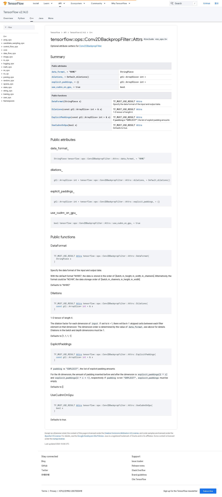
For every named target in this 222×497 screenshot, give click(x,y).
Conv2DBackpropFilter (90, 46)
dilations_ (57, 77)
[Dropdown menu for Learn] (52, 3)
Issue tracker (137, 461)
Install (36, 3)
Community (96, 3)
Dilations (57, 109)
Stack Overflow (138, 470)
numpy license (59, 439)
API (65, 32)
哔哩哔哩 (45, 475)
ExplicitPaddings (61, 117)
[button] (18, 40)
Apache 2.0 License (53, 436)
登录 (217, 3)
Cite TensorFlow (139, 479)
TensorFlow (55, 32)
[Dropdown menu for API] (65, 3)
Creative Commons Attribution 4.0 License (121, 433)
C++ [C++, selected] (32, 18)
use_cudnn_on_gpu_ (62, 87)
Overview (8, 18)
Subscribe (208, 491)
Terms (44, 491)
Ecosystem (76, 3)
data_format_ (59, 71)
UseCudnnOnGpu (60, 125)
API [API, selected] (60, 3)
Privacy (53, 491)
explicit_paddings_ (62, 82)
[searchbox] (19, 27)
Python (21, 18)
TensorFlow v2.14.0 (15, 12)
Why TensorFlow (119, 3)
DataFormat (57, 101)
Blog (43, 461)
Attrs (139, 101)
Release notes (138, 466)
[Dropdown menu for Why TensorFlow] (130, 3)
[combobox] (183, 3)
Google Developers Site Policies (90, 436)
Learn (46, 3)
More (50, 18)
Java (41, 18)
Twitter (44, 470)
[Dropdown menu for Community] (105, 3)
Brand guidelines (139, 475)
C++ (90, 32)
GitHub (206, 3)
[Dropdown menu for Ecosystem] (85, 3)
